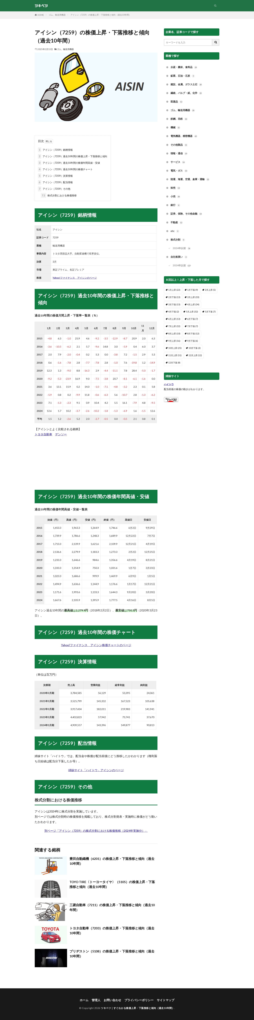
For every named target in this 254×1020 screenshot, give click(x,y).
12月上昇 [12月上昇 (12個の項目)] (195, 355)
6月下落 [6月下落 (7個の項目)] (192, 319)
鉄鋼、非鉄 (179, 119)
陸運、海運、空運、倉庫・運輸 (190, 179)
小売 (175, 196)
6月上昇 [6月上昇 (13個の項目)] (174, 319)
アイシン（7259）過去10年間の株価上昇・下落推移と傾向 (72, 156)
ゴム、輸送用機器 (57, 14)
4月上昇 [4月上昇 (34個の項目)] (193, 304)
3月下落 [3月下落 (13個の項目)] (174, 304)
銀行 (175, 205)
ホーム (84, 1000)
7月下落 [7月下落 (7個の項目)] (192, 326)
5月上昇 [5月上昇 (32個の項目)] (192, 311)
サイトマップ (165, 1000)
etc (175, 231)
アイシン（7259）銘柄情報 (55, 149)
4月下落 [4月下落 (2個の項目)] (173, 311)
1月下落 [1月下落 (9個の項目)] (192, 290)
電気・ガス (179, 170)
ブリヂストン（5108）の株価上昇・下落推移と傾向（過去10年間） (111, 953)
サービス (178, 162)
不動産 (177, 222)
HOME (41, 15)
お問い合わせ (112, 1000)
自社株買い (179, 257)
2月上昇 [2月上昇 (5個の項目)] (210, 290)
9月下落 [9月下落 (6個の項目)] (192, 341)
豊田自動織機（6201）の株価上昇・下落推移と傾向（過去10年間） (111, 861)
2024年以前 (182, 248)
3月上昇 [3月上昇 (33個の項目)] (193, 297)
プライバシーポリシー (139, 1000)
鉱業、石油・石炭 (183, 76)
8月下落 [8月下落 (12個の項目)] (193, 333)
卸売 (175, 188)
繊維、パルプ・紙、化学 (186, 93)
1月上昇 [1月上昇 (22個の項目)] (174, 290)
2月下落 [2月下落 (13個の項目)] (174, 297)
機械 (175, 127)
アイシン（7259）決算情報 (55, 175)
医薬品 (177, 101)
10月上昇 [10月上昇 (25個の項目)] (175, 348)
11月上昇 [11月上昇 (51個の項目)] (175, 355)
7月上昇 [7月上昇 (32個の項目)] (174, 326)
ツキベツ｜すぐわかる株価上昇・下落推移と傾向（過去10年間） (137, 1008)
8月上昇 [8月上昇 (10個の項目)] (174, 333)
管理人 (96, 1000)
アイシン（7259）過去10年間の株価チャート (65, 169)
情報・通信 (179, 153)
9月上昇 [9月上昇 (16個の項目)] (174, 341)
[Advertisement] (96, 460)
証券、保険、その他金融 (186, 213)
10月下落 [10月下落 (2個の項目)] (195, 348)
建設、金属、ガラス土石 (186, 84)
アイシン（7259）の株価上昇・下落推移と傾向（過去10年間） (100, 14)
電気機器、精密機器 (184, 136)
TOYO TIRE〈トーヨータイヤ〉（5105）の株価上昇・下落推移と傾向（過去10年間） (112, 884)
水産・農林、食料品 (184, 67)
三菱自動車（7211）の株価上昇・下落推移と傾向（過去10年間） (112, 907)
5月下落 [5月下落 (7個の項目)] (210, 311)
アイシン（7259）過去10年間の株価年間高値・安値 (69, 162)
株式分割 (178, 239)
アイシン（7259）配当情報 (55, 182)
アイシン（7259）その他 (54, 188)
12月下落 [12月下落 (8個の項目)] (174, 362)
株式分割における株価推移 (59, 195)
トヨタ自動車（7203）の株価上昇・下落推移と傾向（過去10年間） (111, 930)
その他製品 (179, 145)
